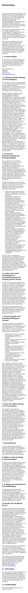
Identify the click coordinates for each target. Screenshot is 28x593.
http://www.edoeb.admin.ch (9, 565)
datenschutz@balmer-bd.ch (8, 74)
